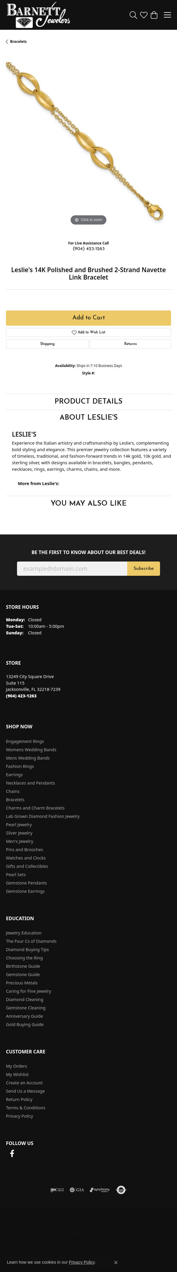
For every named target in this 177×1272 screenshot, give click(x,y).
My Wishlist (17, 1074)
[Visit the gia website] (77, 1189)
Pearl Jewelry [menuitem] (19, 824)
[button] (133, 15)
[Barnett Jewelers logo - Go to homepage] (38, 15)
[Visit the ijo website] (57, 1189)
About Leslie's (89, 417)
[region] (88, 144)
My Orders (16, 1066)
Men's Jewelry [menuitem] (19, 841)
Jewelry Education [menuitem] (23, 933)
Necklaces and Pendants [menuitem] (30, 783)
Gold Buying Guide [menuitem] (25, 1024)
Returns (130, 344)
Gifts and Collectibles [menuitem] (27, 866)
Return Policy (19, 1099)
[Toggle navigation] (167, 14)
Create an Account (24, 1083)
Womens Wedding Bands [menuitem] (31, 749)
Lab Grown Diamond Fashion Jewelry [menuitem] (43, 816)
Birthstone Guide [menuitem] (23, 966)
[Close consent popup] (116, 1262)
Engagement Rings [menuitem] (25, 741)
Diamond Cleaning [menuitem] (24, 999)
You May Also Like (89, 503)
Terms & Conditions (25, 1108)
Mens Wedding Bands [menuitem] (28, 758)
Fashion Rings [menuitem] (20, 766)
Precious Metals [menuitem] (22, 983)
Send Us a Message (25, 1091)
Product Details (88, 401)
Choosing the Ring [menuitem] (24, 958)
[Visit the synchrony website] (100, 1189)
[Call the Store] (21, 696)
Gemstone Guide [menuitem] (23, 974)
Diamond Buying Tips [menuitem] (27, 949)
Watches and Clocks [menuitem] (26, 858)
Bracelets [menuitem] (15, 799)
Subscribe (143, 568)
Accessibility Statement (88, 1232)
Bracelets (18, 41)
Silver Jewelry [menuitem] (19, 833)
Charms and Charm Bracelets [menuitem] (35, 808)
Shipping (47, 344)
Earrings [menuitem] (14, 774)
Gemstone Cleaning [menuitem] (26, 1008)
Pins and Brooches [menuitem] (24, 849)
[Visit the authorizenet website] (121, 1189)
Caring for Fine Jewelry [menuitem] (28, 991)
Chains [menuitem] (13, 791)
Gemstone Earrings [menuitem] (25, 891)
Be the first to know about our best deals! (89, 552)
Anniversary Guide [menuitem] (24, 1016)
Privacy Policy (19, 1116)
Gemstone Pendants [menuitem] (26, 883)
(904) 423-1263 (89, 249)
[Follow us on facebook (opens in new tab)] (12, 1154)
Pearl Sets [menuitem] (16, 874)
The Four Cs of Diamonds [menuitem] (31, 941)
